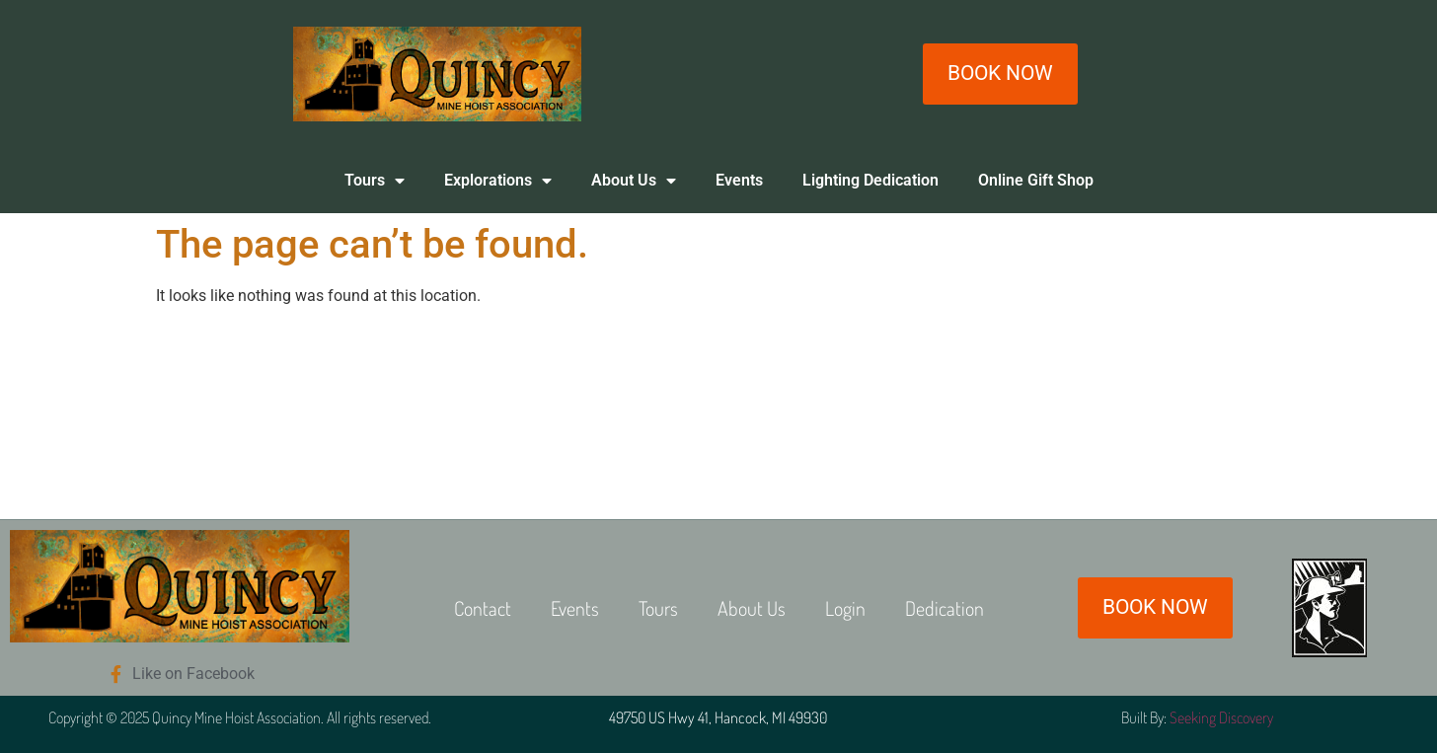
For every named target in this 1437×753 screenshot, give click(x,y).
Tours (374, 180)
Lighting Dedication (870, 180)
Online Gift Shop (1036, 180)
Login (845, 608)
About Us (633, 180)
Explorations (498, 180)
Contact (482, 608)
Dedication (944, 608)
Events (739, 180)
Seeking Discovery (1221, 717)
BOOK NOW (1000, 73)
